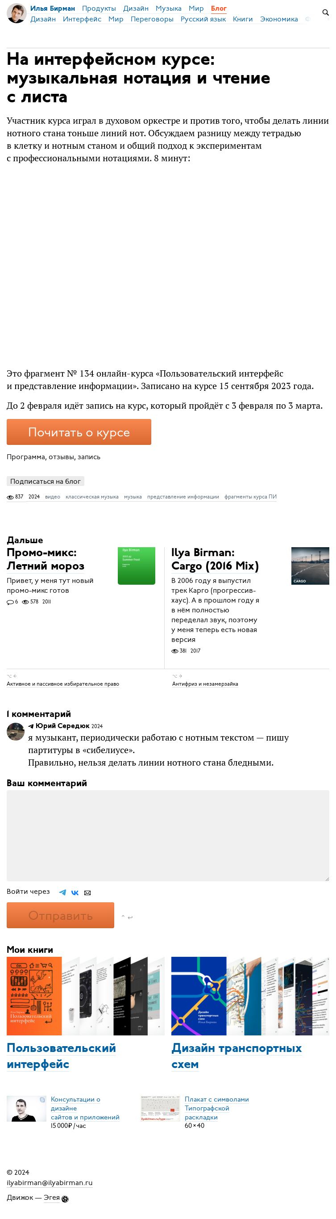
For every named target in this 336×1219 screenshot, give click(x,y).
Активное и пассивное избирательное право (63, 683)
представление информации (183, 496)
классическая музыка (92, 496)
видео (52, 496)
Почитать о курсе (79, 432)
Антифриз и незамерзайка (205, 683)
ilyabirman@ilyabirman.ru (50, 1182)
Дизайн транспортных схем (236, 1057)
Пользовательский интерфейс (61, 1057)
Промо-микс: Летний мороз (45, 560)
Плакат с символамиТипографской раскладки (217, 1107)
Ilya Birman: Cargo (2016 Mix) (215, 560)
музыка (133, 496)
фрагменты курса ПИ (250, 496)
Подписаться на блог (45, 481)
